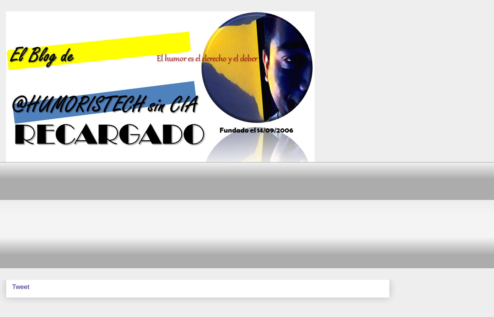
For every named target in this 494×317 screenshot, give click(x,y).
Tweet (20, 286)
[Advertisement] (239, 215)
